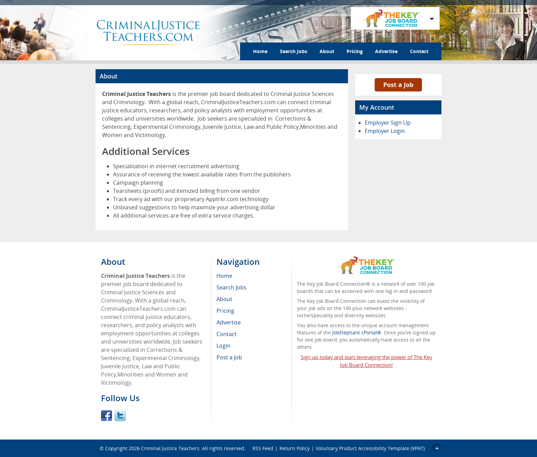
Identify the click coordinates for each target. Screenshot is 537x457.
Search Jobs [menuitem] (231, 287)
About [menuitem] (224, 299)
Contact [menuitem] (226, 334)
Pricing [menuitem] (225, 310)
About (327, 51)
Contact (419, 51)
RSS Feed (262, 448)
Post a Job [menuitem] (229, 357)
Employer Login (385, 131)
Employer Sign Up (388, 122)
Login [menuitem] (223, 345)
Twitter (120, 415)
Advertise (386, 51)
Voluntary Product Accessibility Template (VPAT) (370, 448)
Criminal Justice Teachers (170, 448)
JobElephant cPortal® (356, 332)
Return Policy (294, 448)
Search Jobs (293, 51)
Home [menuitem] (224, 276)
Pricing (355, 51)
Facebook (106, 415)
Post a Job (398, 85)
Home (260, 51)
